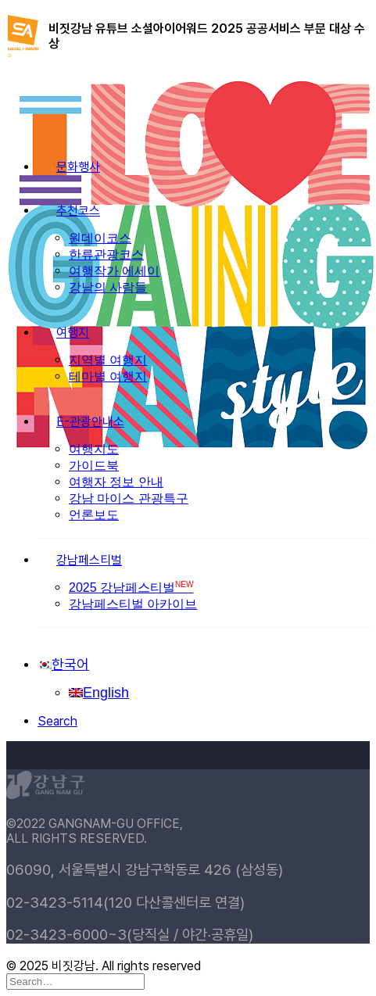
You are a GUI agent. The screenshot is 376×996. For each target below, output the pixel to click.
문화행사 (78, 166)
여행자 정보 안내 (116, 482)
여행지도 (94, 449)
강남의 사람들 (108, 287)
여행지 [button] (72, 332)
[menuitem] (204, 469)
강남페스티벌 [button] (89, 560)
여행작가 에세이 (114, 271)
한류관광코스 (106, 254)
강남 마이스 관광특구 (128, 498)
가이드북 (94, 465)
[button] (57, 721)
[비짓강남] (188, 99)
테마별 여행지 (108, 376)
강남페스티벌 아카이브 (133, 604)
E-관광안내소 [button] (90, 421)
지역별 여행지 (108, 360)
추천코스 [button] (78, 210)
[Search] (75, 980)
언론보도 (94, 514)
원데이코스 (100, 238)
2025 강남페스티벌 (131, 587)
